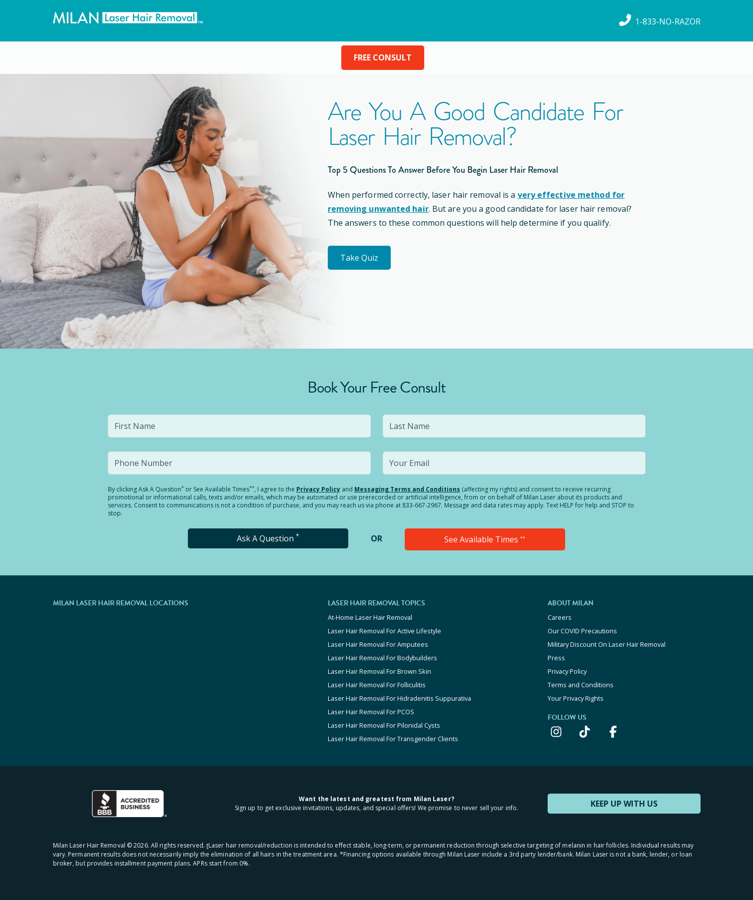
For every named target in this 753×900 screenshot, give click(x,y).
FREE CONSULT (383, 57)
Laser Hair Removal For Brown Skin (379, 671)
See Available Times (484, 539)
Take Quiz (359, 257)
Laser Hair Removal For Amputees (378, 644)
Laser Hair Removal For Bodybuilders (382, 657)
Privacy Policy (318, 489)
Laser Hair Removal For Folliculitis (377, 684)
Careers (560, 617)
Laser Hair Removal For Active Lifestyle (384, 630)
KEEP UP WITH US (624, 803)
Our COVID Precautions (582, 630)
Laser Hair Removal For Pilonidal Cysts (384, 725)
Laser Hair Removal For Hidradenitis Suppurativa (399, 698)
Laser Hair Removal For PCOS (371, 711)
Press (556, 657)
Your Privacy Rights (576, 698)
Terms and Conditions (581, 684)
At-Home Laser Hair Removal (370, 617)
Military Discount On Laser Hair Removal (607, 644)
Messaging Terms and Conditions (407, 489)
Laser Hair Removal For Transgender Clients (393, 738)
